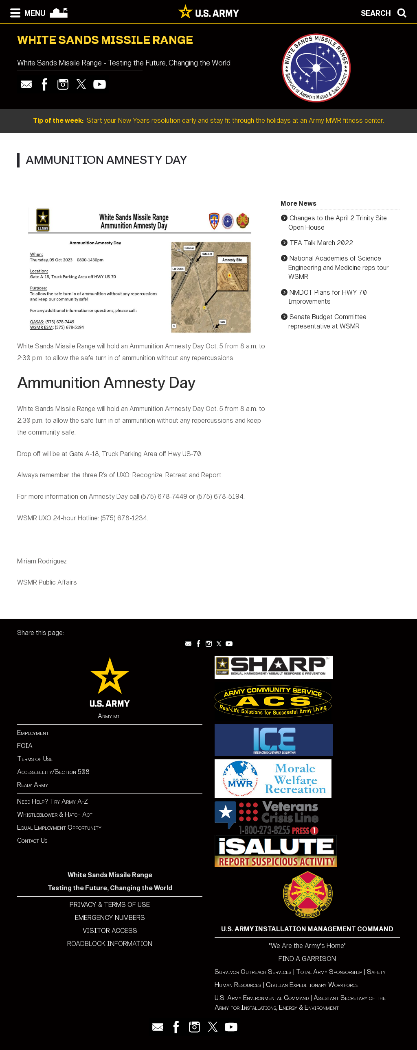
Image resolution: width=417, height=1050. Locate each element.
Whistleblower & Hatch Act (54, 814)
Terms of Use (35, 759)
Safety (376, 972)
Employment (33, 733)
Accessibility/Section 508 (53, 772)
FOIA (25, 746)
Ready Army (32, 785)
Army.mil (110, 716)
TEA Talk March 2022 (321, 243)
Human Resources (238, 985)
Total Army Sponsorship (329, 972)
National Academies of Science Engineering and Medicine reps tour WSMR (338, 267)
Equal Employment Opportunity (59, 827)
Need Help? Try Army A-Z (52, 801)
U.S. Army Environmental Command (262, 998)
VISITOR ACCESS (110, 931)
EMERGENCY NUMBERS (110, 918)
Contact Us (32, 840)
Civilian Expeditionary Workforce (312, 985)
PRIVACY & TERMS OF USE (110, 905)
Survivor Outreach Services (253, 972)
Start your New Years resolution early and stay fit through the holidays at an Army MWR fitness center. (208, 120)
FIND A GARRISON (307, 959)
